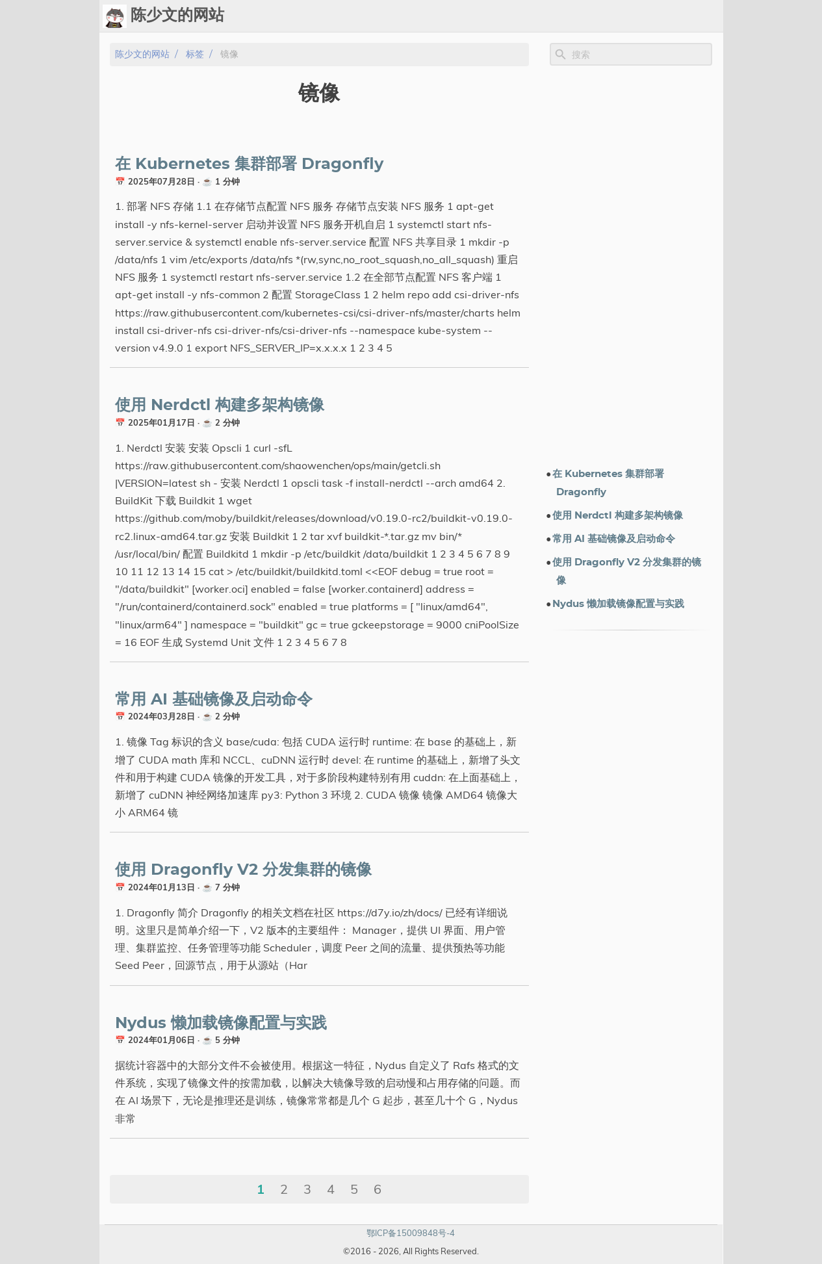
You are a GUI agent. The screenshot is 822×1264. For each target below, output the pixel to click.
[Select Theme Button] (426, 16)
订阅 (707, 16)
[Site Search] (641, 54)
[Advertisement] (631, 266)
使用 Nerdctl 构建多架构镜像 (219, 405)
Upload (499, 16)
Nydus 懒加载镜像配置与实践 (221, 1023)
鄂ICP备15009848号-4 (410, 1233)
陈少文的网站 (142, 54)
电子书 (634, 16)
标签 (540, 16)
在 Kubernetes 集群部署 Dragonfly (249, 164)
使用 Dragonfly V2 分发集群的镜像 (243, 870)
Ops (459, 16)
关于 (676, 16)
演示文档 (581, 16)
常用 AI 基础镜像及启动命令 (214, 700)
